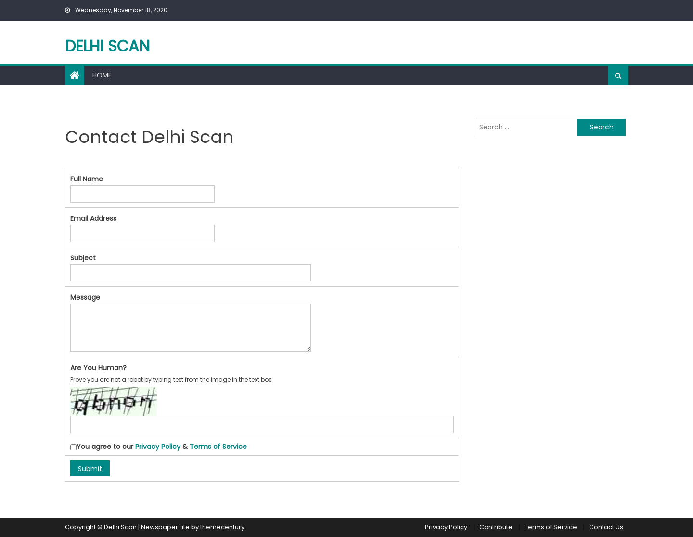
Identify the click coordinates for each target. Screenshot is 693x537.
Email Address (93, 218)
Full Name (86, 179)
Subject (83, 258)
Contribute (496, 527)
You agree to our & (158, 446)
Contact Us (606, 527)
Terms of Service (218, 446)
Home (102, 75)
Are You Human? (98, 367)
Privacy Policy (157, 446)
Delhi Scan (107, 46)
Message (85, 297)
